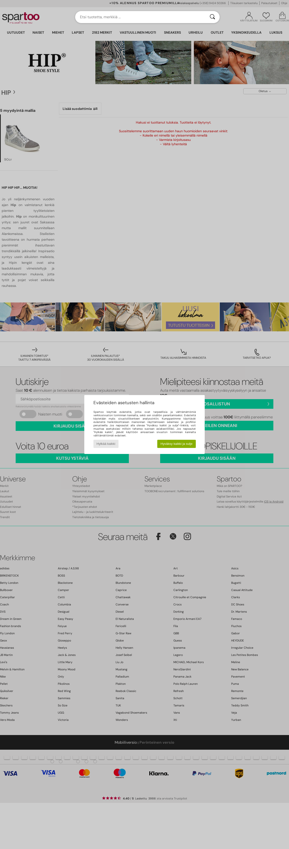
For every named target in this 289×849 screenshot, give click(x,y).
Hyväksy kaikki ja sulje (177, 444)
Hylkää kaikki (106, 444)
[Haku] (212, 17)
